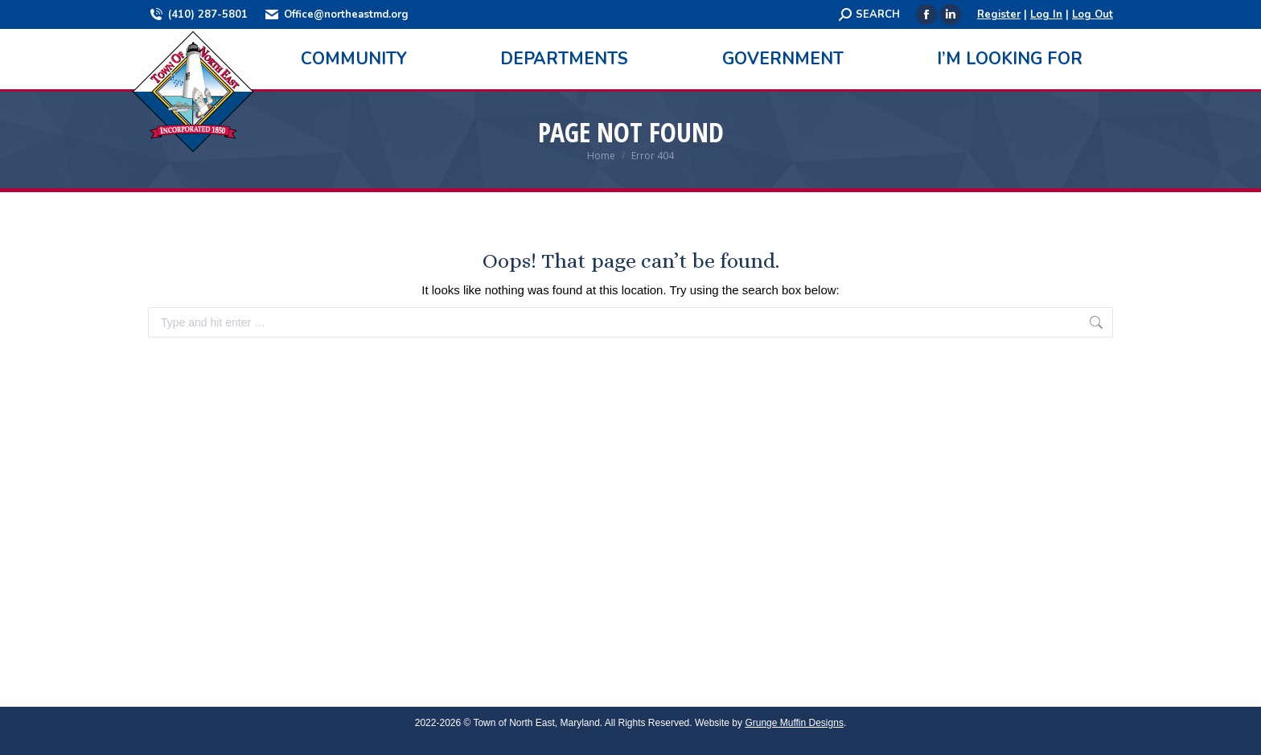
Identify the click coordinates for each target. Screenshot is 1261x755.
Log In (1046, 14)
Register (999, 14)
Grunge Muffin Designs (794, 722)
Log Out (1092, 14)
